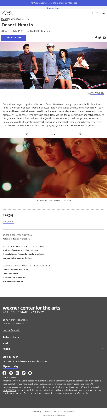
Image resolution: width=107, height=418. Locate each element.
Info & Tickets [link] (13, 38)
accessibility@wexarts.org (82, 387)
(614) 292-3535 (11, 329)
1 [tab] (52, 134)
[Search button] (91, 13)
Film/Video (8, 222)
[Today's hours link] (53, 8)
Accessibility (36, 411)
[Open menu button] (103, 12)
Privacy (48, 411)
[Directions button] (97, 13)
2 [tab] (54, 134)
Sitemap (57, 411)
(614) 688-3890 (9, 390)
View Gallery (97, 93)
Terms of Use (69, 411)
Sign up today (10, 366)
